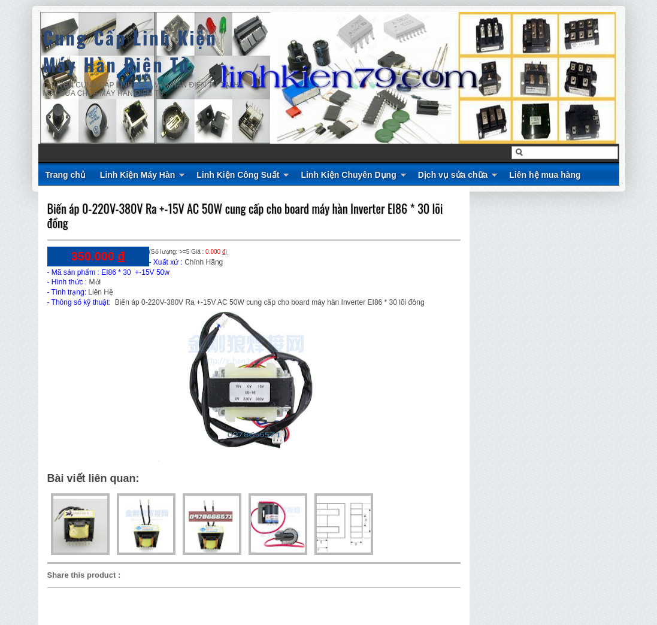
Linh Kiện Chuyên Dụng (348, 175)
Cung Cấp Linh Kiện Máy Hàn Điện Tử (130, 51)
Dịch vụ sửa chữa (453, 175)
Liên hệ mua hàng (544, 175)
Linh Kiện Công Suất (237, 175)
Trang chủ (66, 175)
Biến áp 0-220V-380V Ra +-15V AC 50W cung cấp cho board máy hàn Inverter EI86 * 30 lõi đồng (245, 215)
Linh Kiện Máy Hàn (137, 175)
